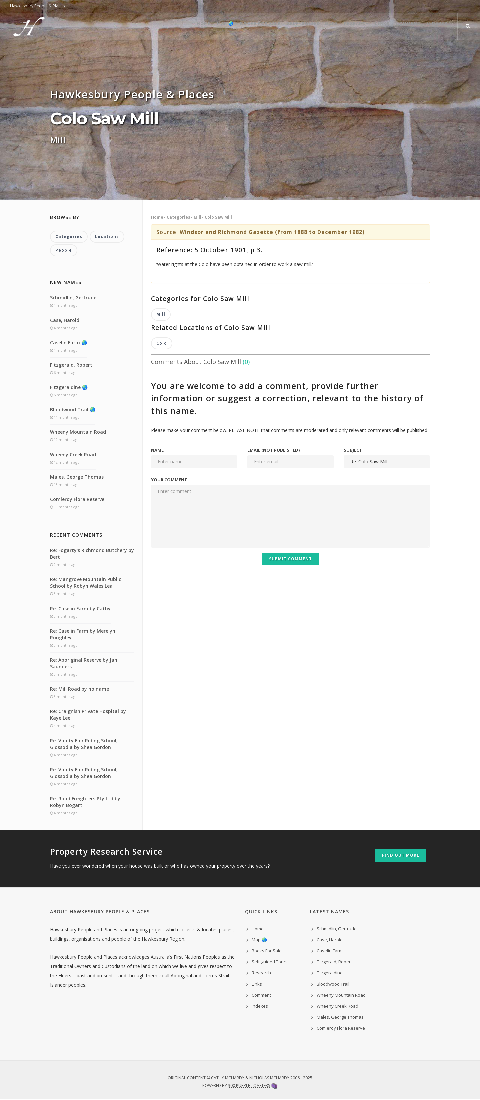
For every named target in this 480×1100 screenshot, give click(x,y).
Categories (178, 217)
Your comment (169, 480)
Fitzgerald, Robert (71, 365)
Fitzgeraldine (330, 973)
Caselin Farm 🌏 (68, 343)
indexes (260, 1006)
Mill (197, 217)
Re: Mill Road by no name (79, 689)
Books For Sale (233, 26)
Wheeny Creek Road (73, 455)
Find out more (400, 856)
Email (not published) (273, 451)
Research (339, 26)
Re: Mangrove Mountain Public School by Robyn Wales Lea (85, 583)
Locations (107, 237)
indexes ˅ (436, 26)
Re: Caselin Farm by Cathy (80, 609)
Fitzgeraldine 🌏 (69, 388)
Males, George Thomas (77, 477)
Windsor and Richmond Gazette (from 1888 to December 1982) (272, 232)
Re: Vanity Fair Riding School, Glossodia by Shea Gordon (84, 744)
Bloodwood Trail (333, 984)
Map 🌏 (193, 26)
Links (370, 26)
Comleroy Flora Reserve (77, 500)
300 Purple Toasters (249, 1086)
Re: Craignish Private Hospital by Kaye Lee (88, 715)
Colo (161, 344)
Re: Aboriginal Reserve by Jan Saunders (83, 663)
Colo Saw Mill (218, 217)
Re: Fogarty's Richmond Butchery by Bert (92, 554)
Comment (400, 26)
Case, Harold (64, 320)
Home (167, 26)
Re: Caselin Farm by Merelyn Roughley (82, 634)
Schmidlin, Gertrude (73, 298)
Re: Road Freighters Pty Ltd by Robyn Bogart (85, 802)
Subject (353, 451)
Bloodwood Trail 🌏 (72, 410)
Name (157, 451)
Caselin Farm (330, 951)
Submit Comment (290, 559)
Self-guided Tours (290, 26)
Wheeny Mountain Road (78, 432)
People (63, 251)
